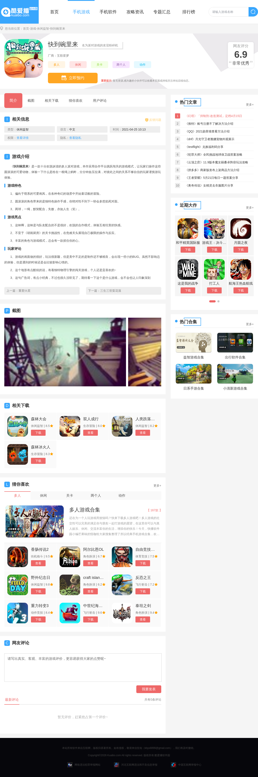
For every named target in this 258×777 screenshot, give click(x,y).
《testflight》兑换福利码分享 (204, 147)
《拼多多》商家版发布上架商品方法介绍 (212, 170)
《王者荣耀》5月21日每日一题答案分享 (211, 177)
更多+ (157, 485)
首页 (54, 11)
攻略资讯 (135, 11)
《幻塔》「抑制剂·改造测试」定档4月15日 (213, 116)
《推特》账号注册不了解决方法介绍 (209, 123)
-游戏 (32, 28)
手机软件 (108, 11)
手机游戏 (81, 11)
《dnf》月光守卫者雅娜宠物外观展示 (209, 139)
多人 (57, 64)
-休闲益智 (42, 28)
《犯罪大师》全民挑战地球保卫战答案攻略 (213, 154)
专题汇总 (161, 11)
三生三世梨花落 (110, 290)
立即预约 (72, 77)
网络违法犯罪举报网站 (83, 764)
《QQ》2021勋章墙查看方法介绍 (207, 131)
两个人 (121, 64)
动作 (143, 64)
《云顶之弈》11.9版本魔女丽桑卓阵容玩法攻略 (216, 162)
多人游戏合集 (84, 510)
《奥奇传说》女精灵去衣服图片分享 (209, 185)
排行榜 (188, 11)
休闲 (78, 64)
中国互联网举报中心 (186, 764)
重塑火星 (24, 290)
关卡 (100, 64)
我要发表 (149, 689)
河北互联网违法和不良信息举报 (135, 764)
